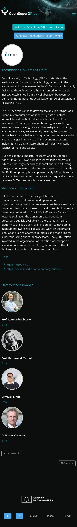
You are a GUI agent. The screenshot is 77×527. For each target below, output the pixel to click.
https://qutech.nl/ (17, 265)
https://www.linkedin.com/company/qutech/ (34, 269)
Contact (33, 515)
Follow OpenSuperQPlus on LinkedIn (38, 27)
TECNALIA (67, 463)
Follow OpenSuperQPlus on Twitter (39, 35)
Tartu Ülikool (11, 453)
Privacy (67, 515)
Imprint (50, 515)
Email (4, 324)
